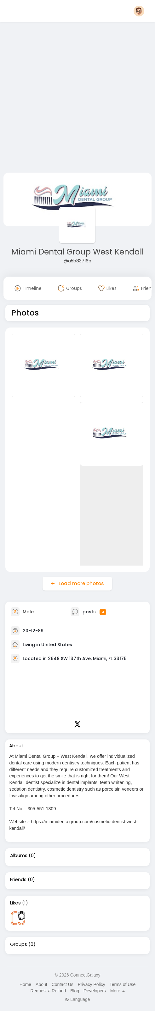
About (41, 984)
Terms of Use (122, 984)
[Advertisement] (67, 98)
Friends (18, 879)
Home (25, 984)
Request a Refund (48, 990)
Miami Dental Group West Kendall (77, 251)
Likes (15, 902)
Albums (18, 855)
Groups (18, 944)
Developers (94, 990)
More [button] (117, 991)
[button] (139, 11)
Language (77, 999)
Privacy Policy (91, 984)
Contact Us (62, 984)
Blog (74, 990)
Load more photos (80, 583)
